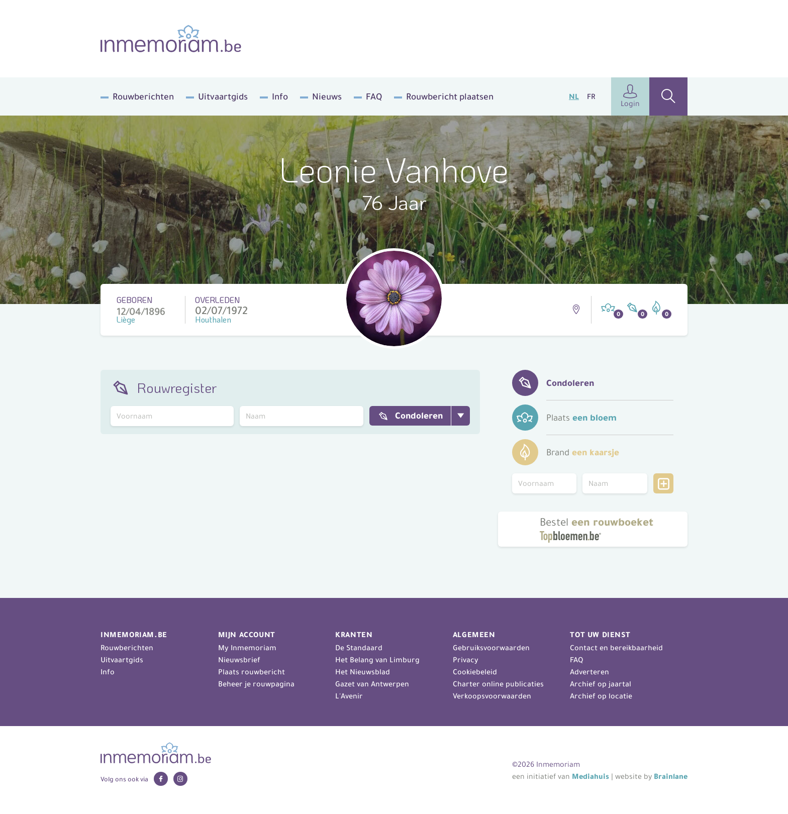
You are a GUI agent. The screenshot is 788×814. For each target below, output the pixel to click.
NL (574, 96)
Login (630, 96)
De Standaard (358, 648)
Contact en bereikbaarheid (616, 648)
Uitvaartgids (223, 96)
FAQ (374, 96)
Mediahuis (590, 776)
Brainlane (670, 776)
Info (280, 96)
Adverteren (589, 672)
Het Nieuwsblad (362, 672)
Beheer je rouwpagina (256, 684)
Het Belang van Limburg (377, 660)
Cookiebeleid (475, 672)
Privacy (465, 660)
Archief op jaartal (600, 684)
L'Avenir (349, 696)
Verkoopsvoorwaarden (492, 696)
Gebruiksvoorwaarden (491, 648)
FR (591, 96)
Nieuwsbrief (239, 660)
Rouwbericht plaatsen (450, 96)
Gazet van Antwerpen (372, 684)
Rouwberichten (143, 96)
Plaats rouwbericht (251, 672)
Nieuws (327, 96)
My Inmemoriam (247, 648)
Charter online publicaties (498, 684)
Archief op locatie (601, 696)
